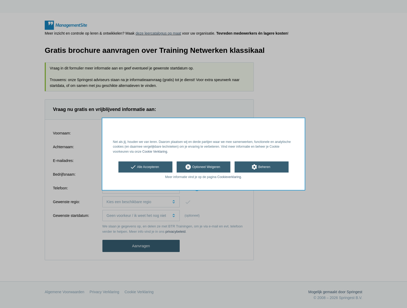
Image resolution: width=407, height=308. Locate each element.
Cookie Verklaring (154, 151)
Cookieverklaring (229, 177)
